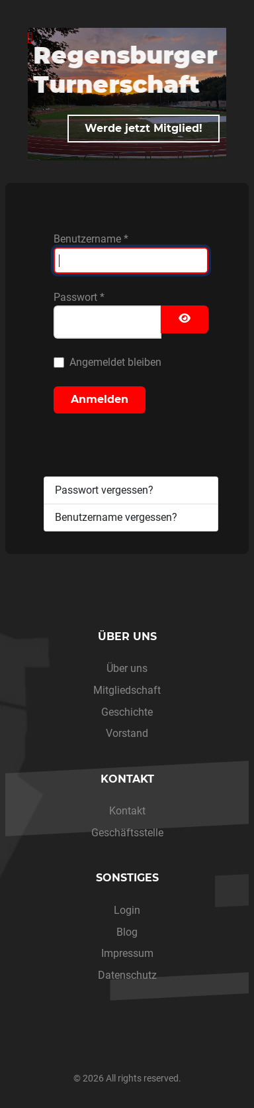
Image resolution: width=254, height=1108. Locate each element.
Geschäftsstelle (127, 832)
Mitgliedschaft (127, 690)
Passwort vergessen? (104, 490)
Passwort (79, 297)
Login (127, 910)
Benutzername (91, 239)
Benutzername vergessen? (116, 517)
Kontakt (127, 810)
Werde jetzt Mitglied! (143, 128)
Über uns (127, 668)
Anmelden (99, 399)
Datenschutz (127, 975)
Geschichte (127, 712)
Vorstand (127, 733)
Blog (127, 932)
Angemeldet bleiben (115, 362)
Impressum (127, 953)
